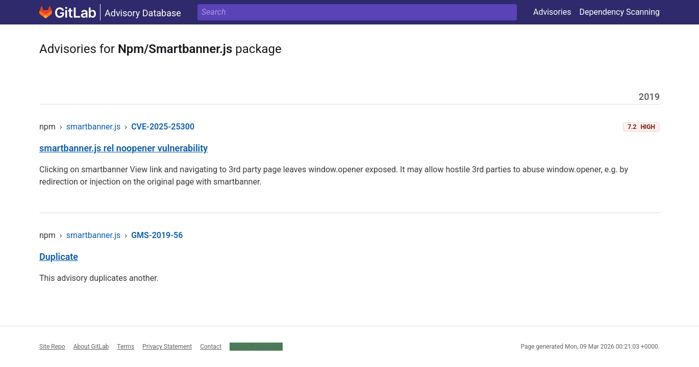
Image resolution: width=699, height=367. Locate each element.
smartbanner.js (93, 127)
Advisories (552, 12)
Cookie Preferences (256, 346)
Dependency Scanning (619, 12)
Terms (125, 346)
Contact (210, 346)
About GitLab (91, 346)
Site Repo (52, 346)
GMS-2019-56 (157, 235)
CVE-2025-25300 (162, 127)
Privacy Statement (167, 346)
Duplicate (58, 256)
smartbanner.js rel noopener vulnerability (123, 148)
